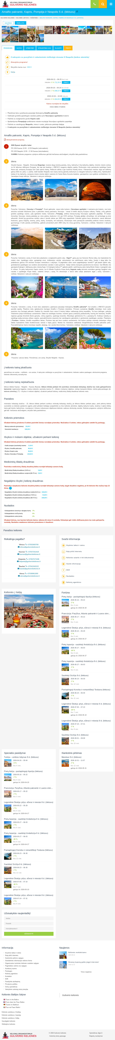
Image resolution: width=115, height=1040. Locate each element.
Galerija (8, 23)
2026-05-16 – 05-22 (78, 600)
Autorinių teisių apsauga (57, 1036)
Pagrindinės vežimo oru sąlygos (16, 966)
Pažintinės (34, 17)
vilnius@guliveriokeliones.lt (29, 547)
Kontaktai (8, 976)
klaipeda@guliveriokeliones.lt (28, 561)
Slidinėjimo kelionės (8, 1024)
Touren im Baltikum (11, 1005)
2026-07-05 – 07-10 (78, 707)
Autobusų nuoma (11, 968)
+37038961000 (31, 573)
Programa (8, 48)
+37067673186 (32, 559)
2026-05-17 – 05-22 (78, 617)
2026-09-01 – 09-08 (78, 738)
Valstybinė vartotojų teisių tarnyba (16, 989)
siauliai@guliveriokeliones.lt (29, 569)
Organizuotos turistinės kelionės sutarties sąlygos (22, 963)
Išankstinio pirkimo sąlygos (14, 958)
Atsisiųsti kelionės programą (14, 140)
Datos (19, 48)
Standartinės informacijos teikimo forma (18, 960)
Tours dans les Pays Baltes (13, 1002)
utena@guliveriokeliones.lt (28, 576)
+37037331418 (32, 552)
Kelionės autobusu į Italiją (10, 1018)
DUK (68, 570)
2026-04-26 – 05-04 (20, 760)
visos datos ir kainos (57, 107)
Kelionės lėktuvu (22, 17)
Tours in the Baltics (11, 999)
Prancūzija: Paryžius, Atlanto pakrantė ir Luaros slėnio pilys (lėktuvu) (35, 788)
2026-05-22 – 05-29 (78, 631)
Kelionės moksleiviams (77, 952)
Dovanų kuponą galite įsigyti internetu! (83, 962)
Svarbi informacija (73, 564)
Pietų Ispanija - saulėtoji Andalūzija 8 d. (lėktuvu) (84, 644)
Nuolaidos (70, 576)
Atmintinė (30, 48)
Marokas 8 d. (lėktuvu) (71, 757)
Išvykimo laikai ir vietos (75, 545)
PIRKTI (66, 82)
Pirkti (68, 48)
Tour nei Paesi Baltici (11, 1007)
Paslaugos (8, 971)
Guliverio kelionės (8, 17)
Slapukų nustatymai (96, 1036)
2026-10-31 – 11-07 (78, 760)
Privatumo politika (11, 984)
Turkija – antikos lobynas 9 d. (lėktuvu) (21, 757)
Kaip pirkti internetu (74, 551)
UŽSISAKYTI (28, 934)
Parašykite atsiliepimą (12, 981)
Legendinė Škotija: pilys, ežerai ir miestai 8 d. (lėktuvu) (86, 628)
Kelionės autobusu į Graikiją (11, 1012)
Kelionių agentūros (73, 582)
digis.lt (100, 1033)
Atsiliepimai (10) (44, 48)
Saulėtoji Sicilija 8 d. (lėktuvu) (75, 675)
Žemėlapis (20, 23)
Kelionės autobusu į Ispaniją (11, 1015)
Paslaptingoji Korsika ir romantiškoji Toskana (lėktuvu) (86, 690)
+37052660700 (32, 544)
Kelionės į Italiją (13, 592)
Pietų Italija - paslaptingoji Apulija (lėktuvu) (81, 597)
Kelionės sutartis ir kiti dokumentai (80, 558)
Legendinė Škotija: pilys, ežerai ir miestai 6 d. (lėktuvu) (86, 704)
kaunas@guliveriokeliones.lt (28, 554)
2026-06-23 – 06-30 (78, 679)
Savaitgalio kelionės (8, 1021)
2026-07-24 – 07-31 (78, 724)
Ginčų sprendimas (11, 987)
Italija (13, 72)
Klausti (58, 48)
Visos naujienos (86, 972)
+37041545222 (32, 566)
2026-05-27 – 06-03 (78, 648)
